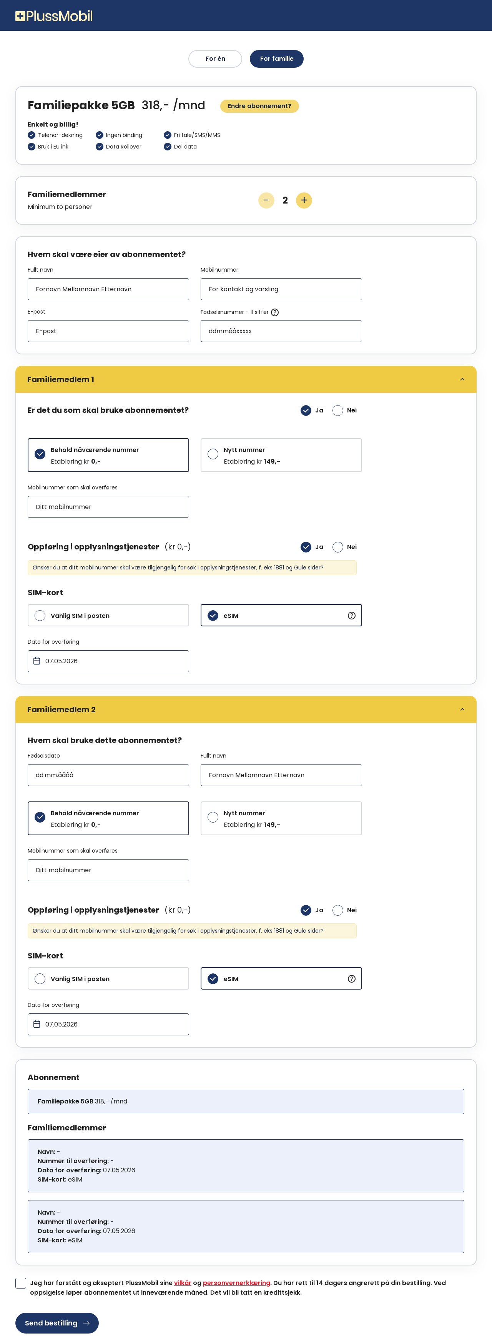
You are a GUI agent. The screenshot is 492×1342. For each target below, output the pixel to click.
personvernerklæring (236, 1283)
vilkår (182, 1283)
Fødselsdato (44, 755)
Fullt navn (40, 270)
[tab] (246, 379)
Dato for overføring (53, 642)
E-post (36, 311)
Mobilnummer (219, 270)
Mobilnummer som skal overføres (73, 487)
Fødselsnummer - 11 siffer (240, 312)
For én (215, 58)
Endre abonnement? (259, 106)
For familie (277, 58)
